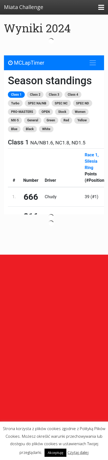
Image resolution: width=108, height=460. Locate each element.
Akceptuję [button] (55, 452)
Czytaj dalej (78, 452)
